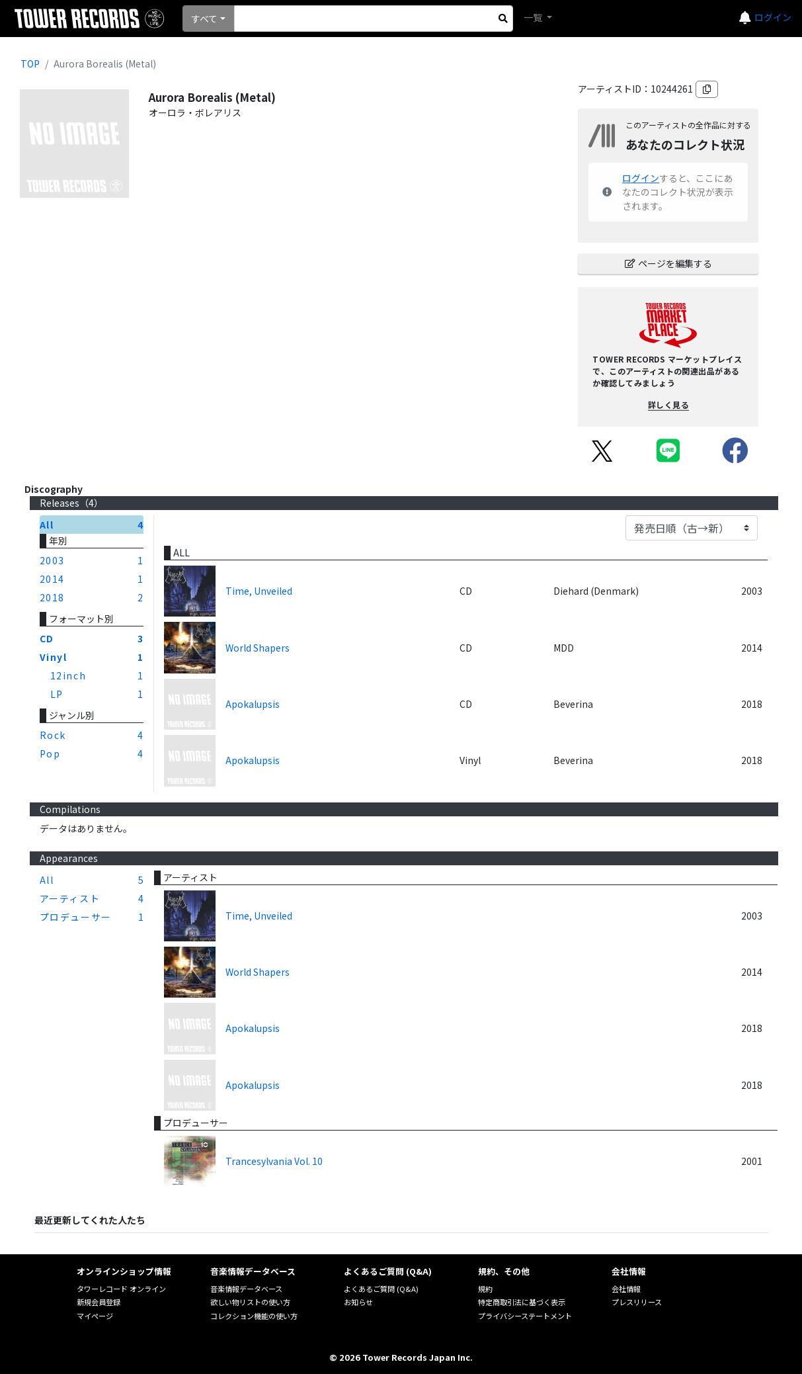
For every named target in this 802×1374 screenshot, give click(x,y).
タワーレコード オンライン (121, 1288)
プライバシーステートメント (525, 1315)
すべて (204, 18)
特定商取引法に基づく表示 (521, 1302)
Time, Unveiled (258, 590)
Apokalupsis (252, 703)
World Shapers (257, 647)
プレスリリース (637, 1302)
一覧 (534, 17)
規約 (485, 1288)
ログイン (772, 17)
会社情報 (626, 1288)
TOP (30, 63)
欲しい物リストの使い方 (250, 1302)
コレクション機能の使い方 (254, 1315)
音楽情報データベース (246, 1288)
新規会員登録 (98, 1302)
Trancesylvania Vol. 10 (274, 1161)
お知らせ (358, 1302)
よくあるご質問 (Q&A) (381, 1288)
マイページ (95, 1315)
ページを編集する (668, 263)
